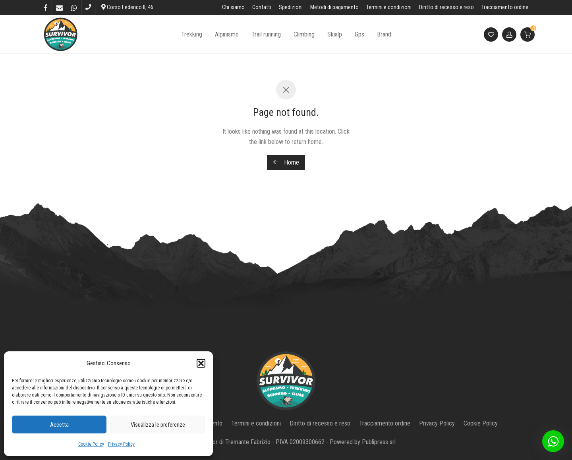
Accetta (59, 424)
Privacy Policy (121, 444)
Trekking (191, 34)
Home (286, 162)
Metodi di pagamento (334, 7)
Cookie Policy (91, 444)
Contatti (261, 7)
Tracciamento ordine (504, 7)
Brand (384, 34)
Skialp (334, 34)
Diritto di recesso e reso (446, 7)
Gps (359, 34)
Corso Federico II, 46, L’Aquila (137, 7)
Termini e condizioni (389, 7)
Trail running (266, 34)
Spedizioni (291, 7)
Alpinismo (227, 34)
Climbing (304, 34)
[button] (201, 363)
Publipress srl (379, 442)
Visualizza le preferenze (158, 424)
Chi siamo (233, 7)
